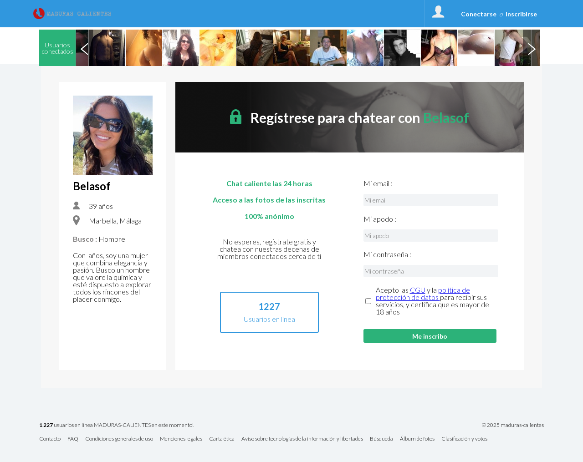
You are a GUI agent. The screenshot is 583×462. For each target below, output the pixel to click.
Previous (84, 48)
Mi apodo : (379, 219)
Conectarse (478, 14)
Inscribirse (521, 14)
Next (531, 48)
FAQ (72, 439)
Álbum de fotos (417, 439)
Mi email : (378, 183)
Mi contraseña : (387, 254)
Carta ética (222, 439)
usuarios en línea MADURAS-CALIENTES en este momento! (116, 425)
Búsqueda (381, 439)
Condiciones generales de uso (119, 439)
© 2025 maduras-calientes (513, 425)
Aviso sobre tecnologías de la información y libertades (302, 439)
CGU (417, 289)
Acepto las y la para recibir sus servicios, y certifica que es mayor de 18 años (432, 300)
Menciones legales (181, 439)
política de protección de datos (423, 293)
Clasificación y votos (464, 439)
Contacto (50, 439)
